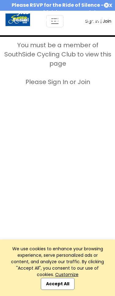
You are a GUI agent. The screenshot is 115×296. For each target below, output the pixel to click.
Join (107, 21)
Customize (67, 274)
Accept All (57, 284)
